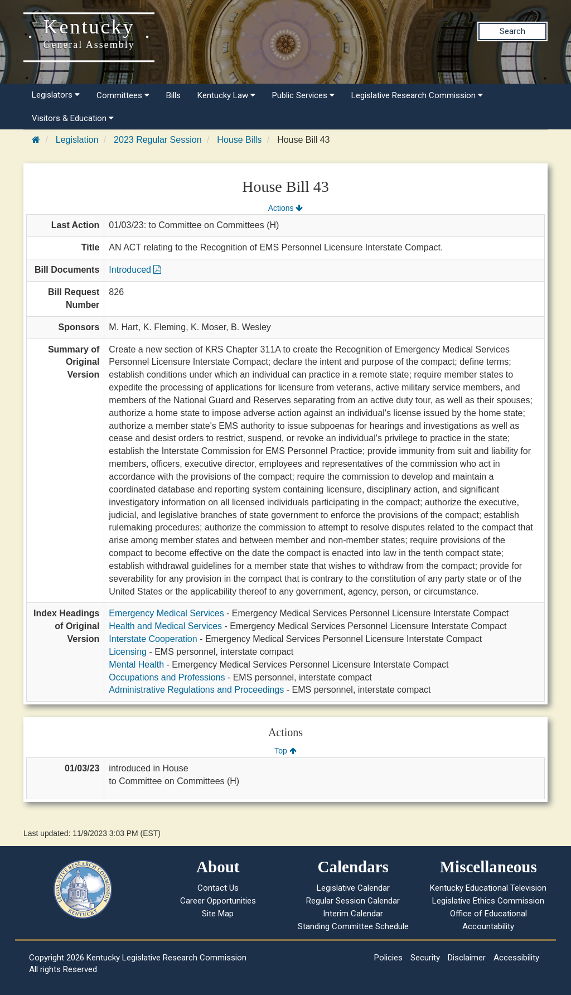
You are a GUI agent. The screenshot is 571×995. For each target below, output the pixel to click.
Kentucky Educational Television (488, 888)
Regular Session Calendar (353, 901)
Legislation (77, 139)
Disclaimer (467, 958)
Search (512, 31)
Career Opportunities (218, 901)
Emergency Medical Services (166, 613)
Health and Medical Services (165, 626)
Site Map (218, 914)
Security (425, 958)
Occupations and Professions (167, 677)
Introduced (135, 269)
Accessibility (516, 958)
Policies (388, 958)
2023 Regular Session (157, 139)
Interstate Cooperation (153, 639)
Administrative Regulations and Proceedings (196, 689)
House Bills (239, 139)
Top (285, 750)
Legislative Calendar (353, 888)
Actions (285, 208)
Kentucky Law (226, 95)
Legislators (56, 95)
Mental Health (136, 664)
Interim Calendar (353, 914)
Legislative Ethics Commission (488, 901)
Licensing (128, 651)
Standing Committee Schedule (353, 926)
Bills (173, 95)
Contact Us (218, 888)
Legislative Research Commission (417, 95)
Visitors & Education (73, 118)
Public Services (303, 95)
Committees (122, 95)
